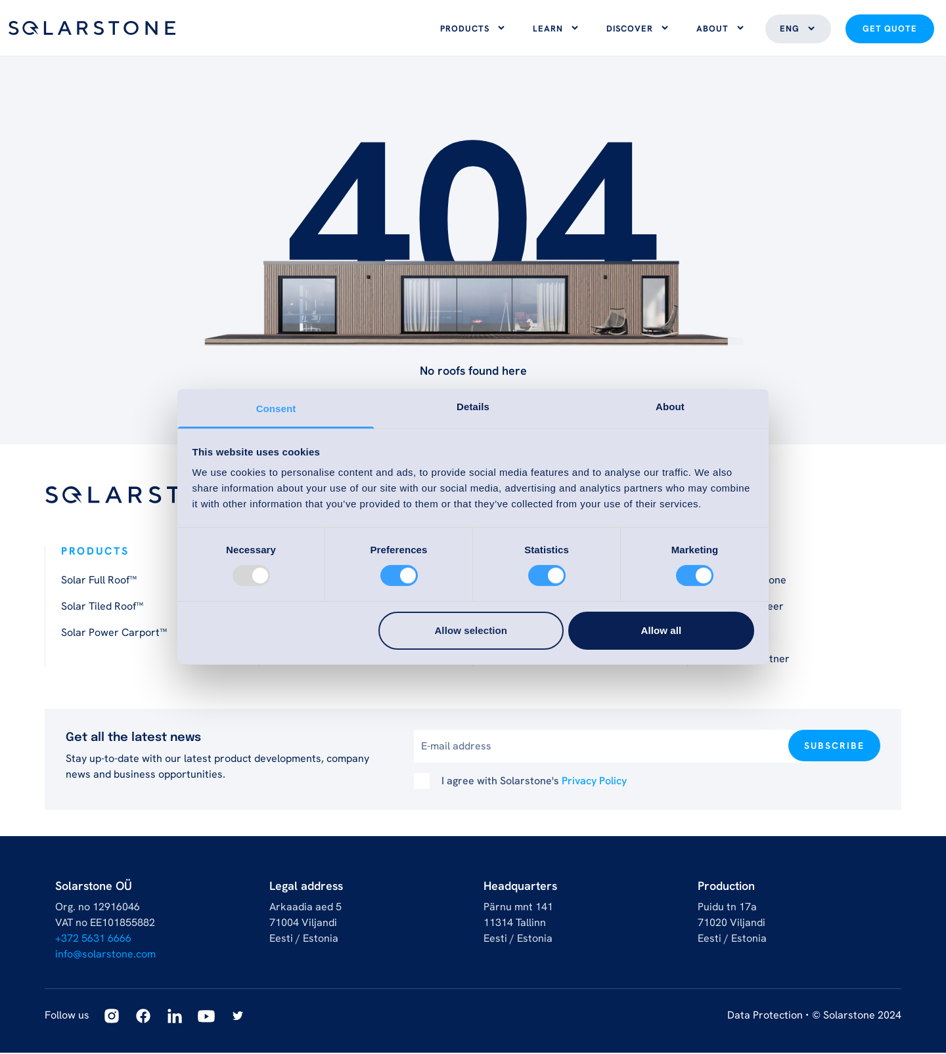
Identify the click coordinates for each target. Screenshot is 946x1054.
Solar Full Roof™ (99, 581)
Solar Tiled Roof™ (102, 607)
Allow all (661, 630)
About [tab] (670, 406)
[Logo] (92, 28)
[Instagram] (111, 1017)
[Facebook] (143, 1017)
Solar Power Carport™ (114, 634)
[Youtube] (206, 1017)
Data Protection (765, 1016)
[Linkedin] (174, 1017)
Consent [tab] (276, 408)
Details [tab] (473, 406)
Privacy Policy (594, 782)
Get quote (890, 29)
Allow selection (470, 630)
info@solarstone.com (105, 955)
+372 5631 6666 (93, 939)
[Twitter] (237, 1017)
